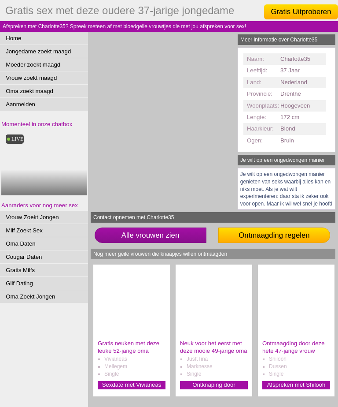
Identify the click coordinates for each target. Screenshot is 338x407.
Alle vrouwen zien (150, 235)
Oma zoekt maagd (29, 91)
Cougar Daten (24, 257)
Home (13, 38)
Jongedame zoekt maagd (38, 51)
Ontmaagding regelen (274, 235)
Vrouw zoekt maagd (31, 78)
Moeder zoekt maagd (33, 64)
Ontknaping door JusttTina (213, 385)
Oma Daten (20, 243)
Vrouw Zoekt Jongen (32, 217)
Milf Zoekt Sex (24, 230)
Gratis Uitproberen (301, 11)
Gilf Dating (19, 283)
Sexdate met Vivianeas (132, 384)
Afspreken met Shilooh (296, 384)
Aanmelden (20, 104)
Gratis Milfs (20, 270)
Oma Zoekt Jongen (30, 296)
